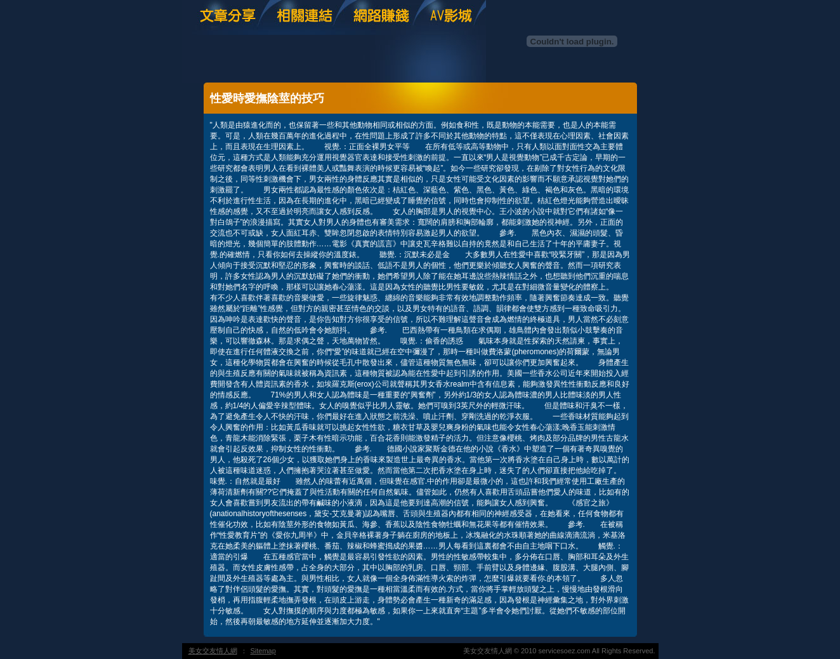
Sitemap (263, 651)
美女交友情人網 (212, 651)
